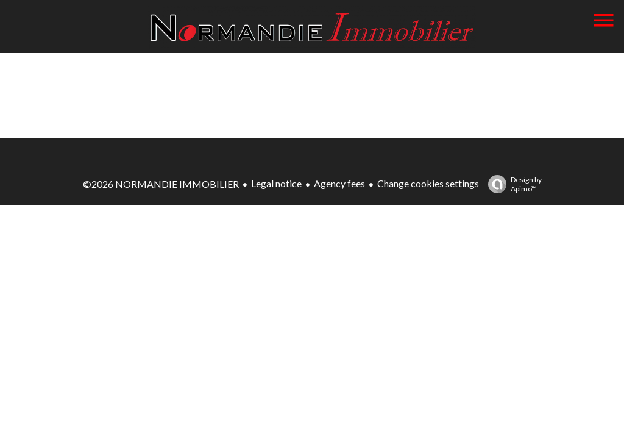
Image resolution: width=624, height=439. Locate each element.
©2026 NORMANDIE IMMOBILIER (161, 184)
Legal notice (276, 183)
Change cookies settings (428, 183)
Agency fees (339, 183)
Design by (512, 184)
